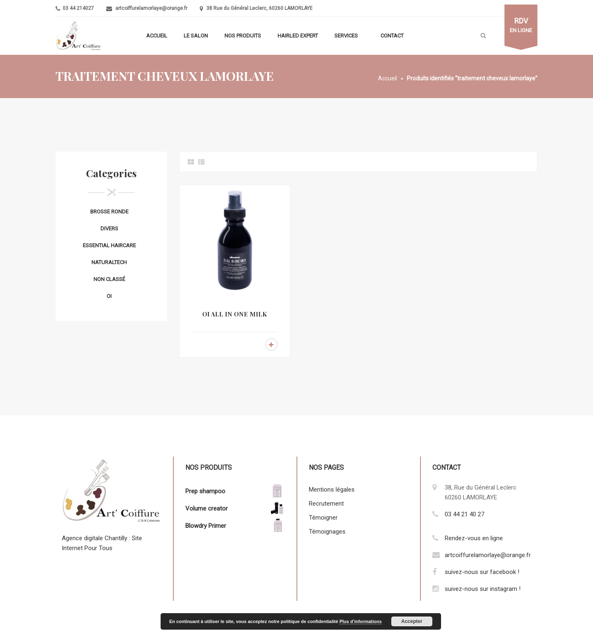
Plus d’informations (360, 621)
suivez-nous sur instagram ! (483, 589)
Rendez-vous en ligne (474, 538)
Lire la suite (271, 344)
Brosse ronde (109, 212)
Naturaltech (109, 262)
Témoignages (327, 531)
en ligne (521, 25)
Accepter (411, 621)
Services (346, 36)
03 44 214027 (77, 8)
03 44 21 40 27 (464, 514)
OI (109, 296)
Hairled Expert (298, 36)
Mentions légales (332, 489)
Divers (109, 228)
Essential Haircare (109, 245)
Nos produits (242, 36)
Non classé (109, 279)
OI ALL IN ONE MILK (234, 314)
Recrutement (326, 503)
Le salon (196, 36)
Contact (392, 36)
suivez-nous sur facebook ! (482, 572)
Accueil (156, 36)
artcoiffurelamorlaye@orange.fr (151, 8)
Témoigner (323, 517)
